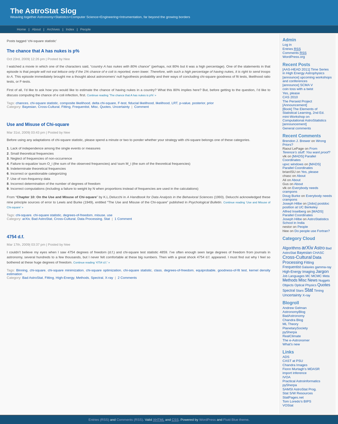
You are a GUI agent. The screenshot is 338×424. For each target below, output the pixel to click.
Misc (94, 107)
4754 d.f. (15, 236)
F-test (122, 103)
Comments (295, 53)
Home (21, 29)
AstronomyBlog (294, 312)
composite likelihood (75, 103)
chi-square (23, 215)
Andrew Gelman (295, 308)
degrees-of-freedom (78, 215)
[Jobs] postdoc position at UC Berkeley (306, 205)
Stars (300, 290)
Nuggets (324, 280)
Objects (288, 285)
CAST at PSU (293, 361)
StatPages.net (293, 397)
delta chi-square (104, 103)
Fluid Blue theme (235, 420)
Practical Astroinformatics (301, 381)
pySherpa (290, 332)
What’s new (291, 344)
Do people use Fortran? (312, 231)
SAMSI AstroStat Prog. (300, 389)
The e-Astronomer (296, 340)
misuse (100, 215)
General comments (297, 128)
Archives (53, 29)
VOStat (288, 405)
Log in (287, 45)
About (36, 29)
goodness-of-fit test (232, 270)
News (312, 280)
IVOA (286, 377)
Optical (299, 285)
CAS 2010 (290, 97)
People (85, 29)
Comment (141, 107)
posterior (198, 103)
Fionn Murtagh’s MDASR (301, 369)
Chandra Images (295, 365)
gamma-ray (323, 267)
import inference (295, 373)
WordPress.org (294, 57)
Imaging (308, 272)
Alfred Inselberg (294, 211)
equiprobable (206, 270)
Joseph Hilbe (292, 203)
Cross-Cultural (49, 107)
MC (307, 276)
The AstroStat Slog (43, 11)
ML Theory (290, 324)
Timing (319, 290)
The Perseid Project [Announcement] (297, 103)
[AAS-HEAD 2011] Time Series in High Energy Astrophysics (306, 71)
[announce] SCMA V (298, 85)
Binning (21, 270)
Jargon (322, 271)
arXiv (26, 219)
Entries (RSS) (99, 420)
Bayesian (29, 107)
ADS (286, 357)
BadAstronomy (294, 316)
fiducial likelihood (141, 103)
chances (22, 103)
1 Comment (123, 219)
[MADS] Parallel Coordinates (299, 158)
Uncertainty (121, 107)
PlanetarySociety (295, 328)
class (158, 270)
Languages (296, 276)
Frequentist (80, 107)
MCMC (316, 276)
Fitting (66, 107)
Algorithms (292, 248)
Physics (310, 285)
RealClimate (292, 336)
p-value (185, 103)
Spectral (97, 278)
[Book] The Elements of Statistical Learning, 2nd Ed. (303, 111)
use (109, 215)
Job (285, 276)
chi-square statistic (44, 103)
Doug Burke (291, 196)
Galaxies (308, 267)
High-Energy (65, 278)
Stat (107, 219)
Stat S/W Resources (298, 393)
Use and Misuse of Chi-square (38, 124)
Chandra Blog (293, 320)
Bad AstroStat (42, 219)
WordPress (207, 420)
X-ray (109, 278)
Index (70, 29)
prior (210, 103)
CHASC (318, 253)
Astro (319, 247)
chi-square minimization (66, 270)
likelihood (163, 103)
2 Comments (127, 278)
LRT (174, 103)
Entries (292, 49)
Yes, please (291, 93)
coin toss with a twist (298, 89)
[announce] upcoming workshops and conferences (307, 79)
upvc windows (293, 164)
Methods (82, 278)
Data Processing (89, 219)
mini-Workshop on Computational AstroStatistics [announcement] (304, 120)
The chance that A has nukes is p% (43, 50)
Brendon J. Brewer (297, 141)
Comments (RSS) (130, 420)
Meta (326, 276)
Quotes (105, 107)
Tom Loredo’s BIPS (297, 401)
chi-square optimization (103, 270)
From (306, 150)
